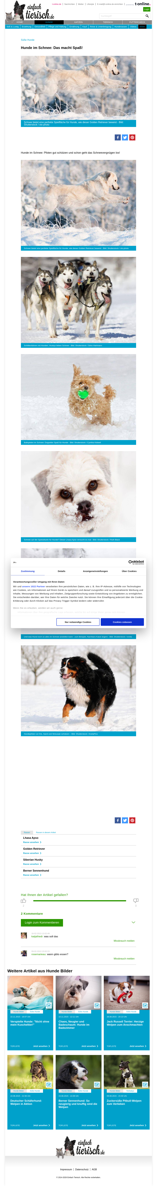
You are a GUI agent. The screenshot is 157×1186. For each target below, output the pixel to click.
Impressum (66, 1169)
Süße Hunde (27, 40)
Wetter (81, 4)
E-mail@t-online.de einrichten (110, 4)
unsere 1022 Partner (33, 586)
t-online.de (56, 4)
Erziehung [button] (26, 26)
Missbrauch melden (124, 941)
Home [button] (20, 22)
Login (146, 9)
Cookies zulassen (122, 622)
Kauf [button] (84, 26)
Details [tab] (61, 571)
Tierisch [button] (108, 22)
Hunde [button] (49, 22)
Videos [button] (133, 26)
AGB (94, 1169)
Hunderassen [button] (120, 26)
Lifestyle (90, 4)
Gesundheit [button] (39, 26)
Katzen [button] (78, 22)
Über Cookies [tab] (129, 571)
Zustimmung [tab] (28, 571)
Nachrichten (69, 4)
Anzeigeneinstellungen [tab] (95, 571)
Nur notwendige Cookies (78, 622)
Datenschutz (82, 1169)
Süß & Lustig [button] (13, 26)
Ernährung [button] (74, 26)
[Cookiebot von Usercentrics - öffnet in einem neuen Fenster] (131, 562)
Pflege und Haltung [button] (57, 26)
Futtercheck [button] (137, 22)
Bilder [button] (142, 26)
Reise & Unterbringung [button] (100, 26)
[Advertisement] (78, 776)
